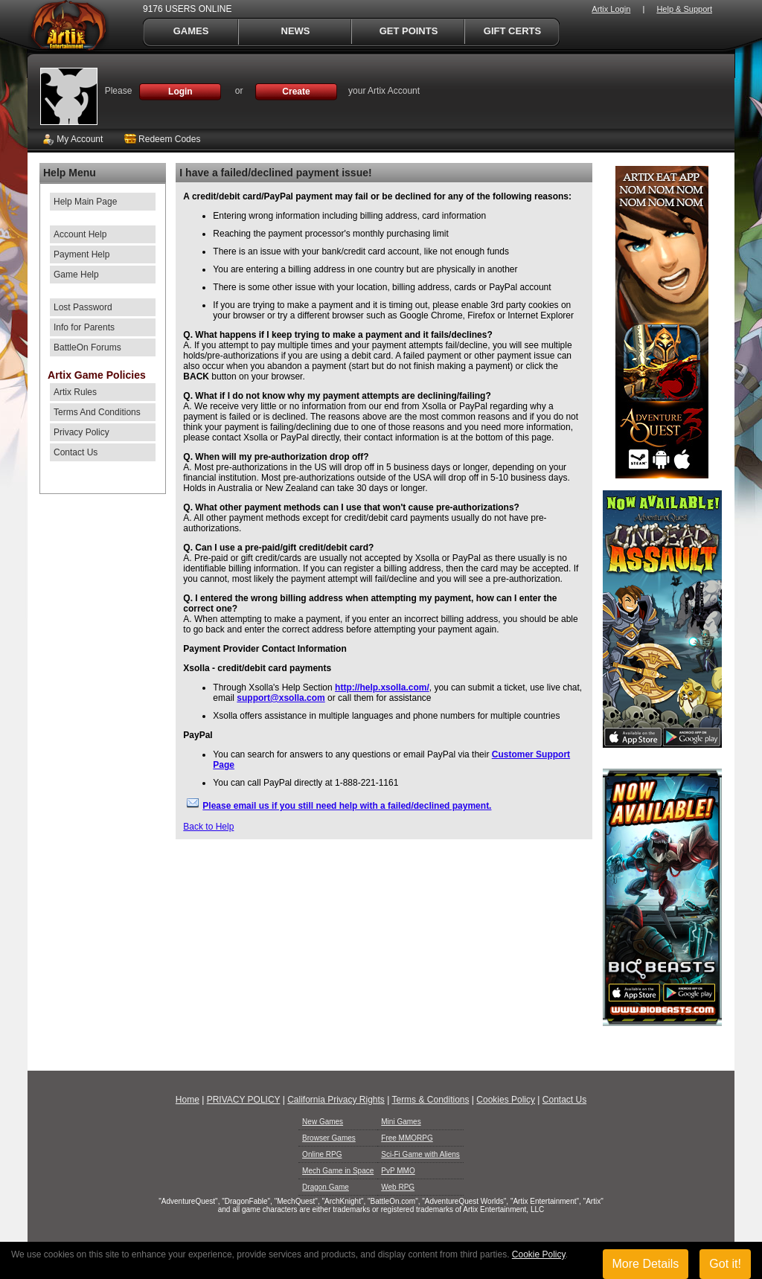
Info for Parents (84, 327)
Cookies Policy (505, 1099)
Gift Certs (512, 30)
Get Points (409, 30)
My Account (72, 139)
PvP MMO (397, 1171)
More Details (645, 1263)
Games (191, 30)
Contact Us (75, 452)
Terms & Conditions (430, 1099)
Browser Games (329, 1138)
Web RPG (397, 1187)
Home (187, 1099)
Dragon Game (325, 1187)
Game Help (76, 274)
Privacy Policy (81, 432)
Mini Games (400, 1122)
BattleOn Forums (87, 347)
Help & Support (684, 8)
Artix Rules (75, 392)
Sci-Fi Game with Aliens (420, 1154)
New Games (322, 1122)
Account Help (80, 234)
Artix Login (611, 8)
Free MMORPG (406, 1138)
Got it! (725, 1263)
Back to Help (208, 826)
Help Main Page (85, 201)
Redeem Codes (162, 139)
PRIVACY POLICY (244, 1099)
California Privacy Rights (336, 1099)
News (295, 30)
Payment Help (81, 254)
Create (296, 91)
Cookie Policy (539, 1254)
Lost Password (83, 307)
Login (180, 91)
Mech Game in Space (338, 1171)
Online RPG (322, 1154)
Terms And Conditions (97, 412)
